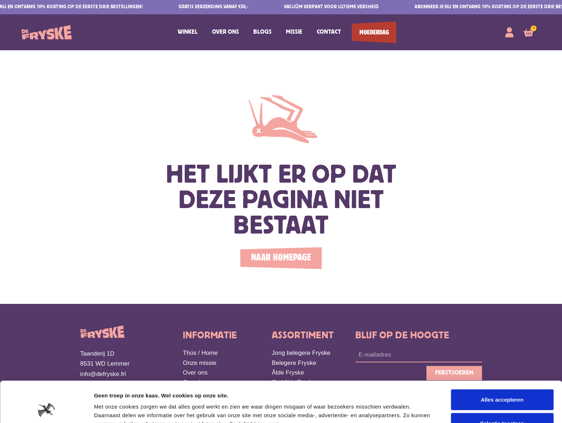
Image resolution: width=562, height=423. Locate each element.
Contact (329, 32)
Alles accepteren (502, 361)
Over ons (225, 32)
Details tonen (387, 409)
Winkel (188, 32)
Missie (294, 32)
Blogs (262, 32)
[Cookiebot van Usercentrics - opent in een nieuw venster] (46, 409)
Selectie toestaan (502, 385)
